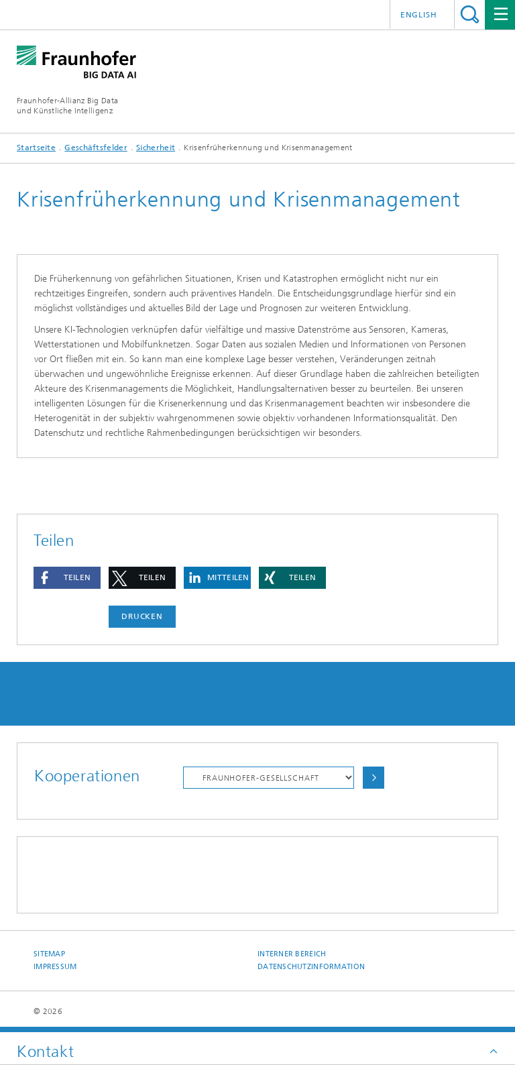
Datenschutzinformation (311, 966)
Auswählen (373, 778)
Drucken (142, 616)
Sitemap (49, 954)
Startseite (36, 147)
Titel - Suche (470, 14)
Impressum (55, 966)
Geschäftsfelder (95, 147)
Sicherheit (155, 147)
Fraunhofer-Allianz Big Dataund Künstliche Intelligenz (67, 105)
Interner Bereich (292, 954)
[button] (67, 578)
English (418, 14)
